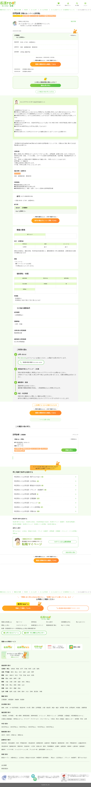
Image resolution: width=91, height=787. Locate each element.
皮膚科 (57, 746)
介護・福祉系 (47, 707)
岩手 (21, 668)
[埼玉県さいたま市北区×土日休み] (45, 481)
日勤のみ (15, 533)
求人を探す (49, 622)
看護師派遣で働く (51, 625)
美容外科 (4, 743)
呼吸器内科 (23, 743)
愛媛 (15, 688)
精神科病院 (34, 715)
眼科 (44, 746)
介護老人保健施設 (6, 719)
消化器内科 (31, 743)
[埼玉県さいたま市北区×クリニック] (45, 503)
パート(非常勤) (73, 531)
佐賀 (15, 691)
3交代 (8, 735)
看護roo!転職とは (6, 622)
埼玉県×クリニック (28, 524)
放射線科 (82, 746)
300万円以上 (5, 727)
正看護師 (58, 531)
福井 (24, 672)
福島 (38, 668)
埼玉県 (26, 9)
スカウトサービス (21, 625)
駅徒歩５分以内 (32, 531)
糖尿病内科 (61, 743)
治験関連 (84, 707)
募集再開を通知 (69, 552)
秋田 (29, 668)
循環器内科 (39, 743)
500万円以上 (23, 727)
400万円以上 (14, 727)
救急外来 (22, 707)
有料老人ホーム (18, 719)
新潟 (12, 672)
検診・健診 (55, 707)
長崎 (19, 691)
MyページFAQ (65, 625)
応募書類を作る (65, 622)
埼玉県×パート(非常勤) (40, 524)
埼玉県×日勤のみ (52, 524)
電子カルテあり (17, 531)
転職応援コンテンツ (37, 625)
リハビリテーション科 (21, 749)
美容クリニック (51, 715)
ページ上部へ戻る (45, 419)
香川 (11, 688)
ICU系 (28, 707)
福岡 (10, 691)
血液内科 (47, 743)
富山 (16, 672)
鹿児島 (36, 691)
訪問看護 (38, 707)
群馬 (32, 675)
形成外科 (27, 746)
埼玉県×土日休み (30, 522)
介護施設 (67, 715)
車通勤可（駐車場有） (43, 757)
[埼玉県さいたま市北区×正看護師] (45, 498)
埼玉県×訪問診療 (70, 522)
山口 (23, 685)
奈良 (23, 681)
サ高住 (53, 719)
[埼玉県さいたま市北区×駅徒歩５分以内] (45, 485)
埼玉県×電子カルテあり (19, 522)
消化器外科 (4, 746)
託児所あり (60, 757)
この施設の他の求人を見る (45, 91)
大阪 (7, 681)
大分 (27, 691)
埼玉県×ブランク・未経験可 (57, 522)
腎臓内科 (53, 743)
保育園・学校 (64, 707)
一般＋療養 (18, 715)
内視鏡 (78, 707)
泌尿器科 (63, 746)
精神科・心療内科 (72, 746)
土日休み (24, 531)
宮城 (25, 668)
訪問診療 (52, 531)
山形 (34, 668)
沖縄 (40, 691)
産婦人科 (39, 746)
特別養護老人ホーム (77, 715)
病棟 (2, 707)
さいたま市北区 (44, 9)
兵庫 (15, 681)
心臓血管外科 (82, 743)
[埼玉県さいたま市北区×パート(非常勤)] (45, 507)
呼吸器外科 (73, 743)
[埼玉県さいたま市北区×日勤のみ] (45, 511)
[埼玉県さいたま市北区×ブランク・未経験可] (45, 490)
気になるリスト (80, 622)
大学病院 (10, 715)
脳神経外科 (12, 746)
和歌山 (28, 681)
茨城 (24, 675)
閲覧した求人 (5, 625)
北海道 (13, 668)
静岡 (15, 678)
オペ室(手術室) (14, 707)
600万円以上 (32, 727)
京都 (11, 681)
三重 (19, 678)
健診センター (69, 719)
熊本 (23, 691)
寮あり (53, 757)
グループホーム (44, 719)
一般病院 (4, 715)
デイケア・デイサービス (31, 719)
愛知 (7, 678)
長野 (32, 672)
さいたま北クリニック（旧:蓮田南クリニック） (63, 9)
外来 (7, 707)
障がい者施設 (60, 719)
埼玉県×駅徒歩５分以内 (42, 522)
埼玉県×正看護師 (17, 524)
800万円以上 (50, 727)
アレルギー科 (33, 749)
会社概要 (4, 765)
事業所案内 (4, 768)
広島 (7, 685)
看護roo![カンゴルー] (5, 9)
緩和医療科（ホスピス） (46, 749)
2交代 (3, 735)
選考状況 (34, 622)
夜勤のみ (20, 735)
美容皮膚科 (11, 743)
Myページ (19, 622)
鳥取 (15, 685)
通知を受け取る (45, 85)
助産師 (22, 699)
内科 (17, 743)
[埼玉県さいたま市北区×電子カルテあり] (45, 477)
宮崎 (31, 691)
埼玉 (16, 675)
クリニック (64, 531)
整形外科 (20, 746)
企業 (85, 719)
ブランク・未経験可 (43, 531)
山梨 (28, 672)
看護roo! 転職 (17, 9)
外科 (67, 743)
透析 (33, 707)
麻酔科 (3, 749)
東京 (7, 675)
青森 (17, 668)
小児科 (33, 746)
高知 (19, 688)
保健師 (17, 699)
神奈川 (12, 675)
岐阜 (11, 678)
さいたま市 (33, 9)
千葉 (20, 675)
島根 (19, 685)
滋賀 (19, 681)
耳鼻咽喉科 (50, 746)
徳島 (7, 688)
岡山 (11, 685)
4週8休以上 (14, 757)
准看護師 (10, 699)
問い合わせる (22, 358)
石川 (20, 672)
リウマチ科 (10, 749)
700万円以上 (41, 727)
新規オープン (5, 757)
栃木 (28, 675)
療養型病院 (26, 715)
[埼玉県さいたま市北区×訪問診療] (45, 494)
